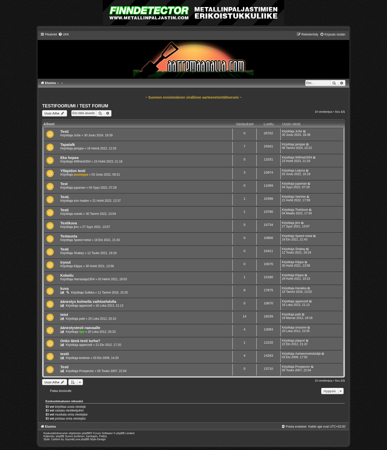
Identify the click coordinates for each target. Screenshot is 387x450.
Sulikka (89, 292)
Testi (64, 132)
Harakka (301, 288)
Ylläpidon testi (72, 171)
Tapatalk (67, 145)
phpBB (86, 433)
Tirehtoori (301, 210)
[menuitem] (63, 34)
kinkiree (84, 358)
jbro (76, 227)
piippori (300, 340)
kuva (64, 289)
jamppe (79, 148)
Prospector (86, 371)
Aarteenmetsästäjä (308, 353)
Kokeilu (66, 275)
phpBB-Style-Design (93, 439)
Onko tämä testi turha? (80, 341)
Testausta (68, 236)
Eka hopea (69, 158)
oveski (78, 214)
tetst (64, 315)
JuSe (77, 135)
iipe (81, 332)
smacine (301, 327)
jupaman (79, 187)
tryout (65, 262)
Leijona (300, 170)
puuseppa (81, 174)
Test (64, 184)
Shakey (79, 253)
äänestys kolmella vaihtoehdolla (88, 302)
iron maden (81, 200)
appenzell (85, 305)
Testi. (65, 197)
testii (64, 354)
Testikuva (68, 223)
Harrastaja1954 (84, 279)
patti (82, 318)
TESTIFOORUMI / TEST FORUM (75, 105)
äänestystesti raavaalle (80, 328)
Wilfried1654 (82, 161)
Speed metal (82, 240)
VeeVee (300, 196)
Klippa (78, 266)
